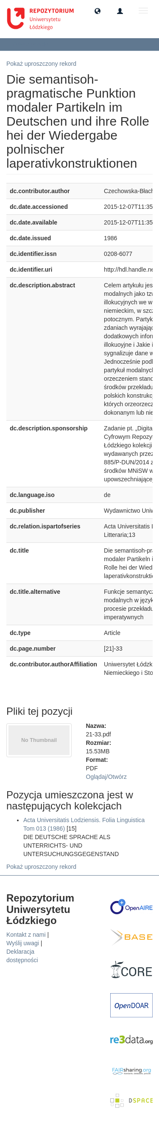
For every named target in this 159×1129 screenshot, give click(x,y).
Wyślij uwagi (22, 943)
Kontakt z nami (26, 934)
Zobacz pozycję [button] (33, 44)
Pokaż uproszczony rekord (41, 63)
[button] (97, 10)
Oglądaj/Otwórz (106, 776)
